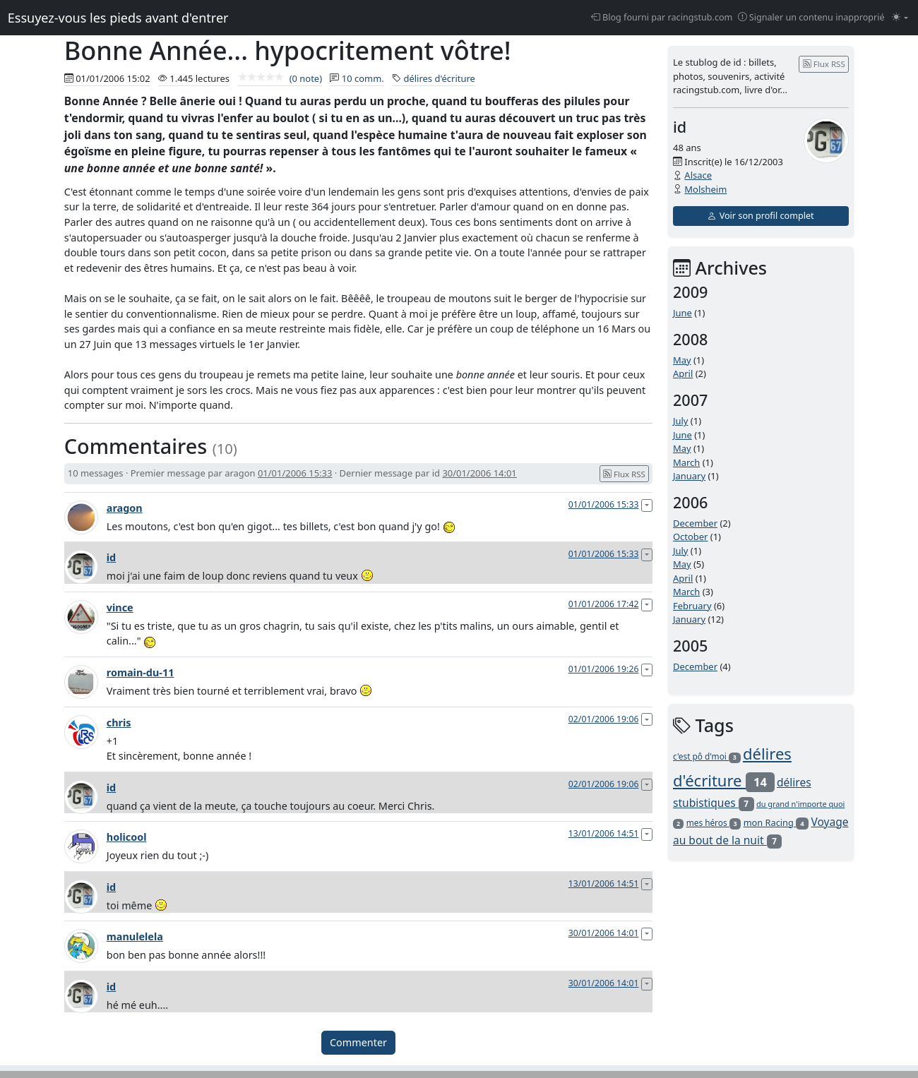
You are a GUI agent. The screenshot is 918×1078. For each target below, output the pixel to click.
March (686, 462)
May (682, 360)
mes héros (713, 822)
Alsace (698, 175)
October (690, 536)
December (695, 523)
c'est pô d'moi (707, 756)
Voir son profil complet (760, 216)
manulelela (135, 936)
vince (120, 607)
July (680, 420)
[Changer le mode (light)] (900, 18)
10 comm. (363, 78)
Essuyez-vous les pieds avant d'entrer (118, 17)
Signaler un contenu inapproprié (811, 17)
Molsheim (705, 189)
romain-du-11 (140, 672)
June (682, 312)
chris (119, 722)
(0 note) (279, 78)
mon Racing (776, 822)
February (692, 605)
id (111, 557)
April (683, 373)
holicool (127, 837)
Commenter (358, 1042)
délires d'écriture (439, 78)
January (689, 475)
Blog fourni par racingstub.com (662, 17)
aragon (125, 508)
